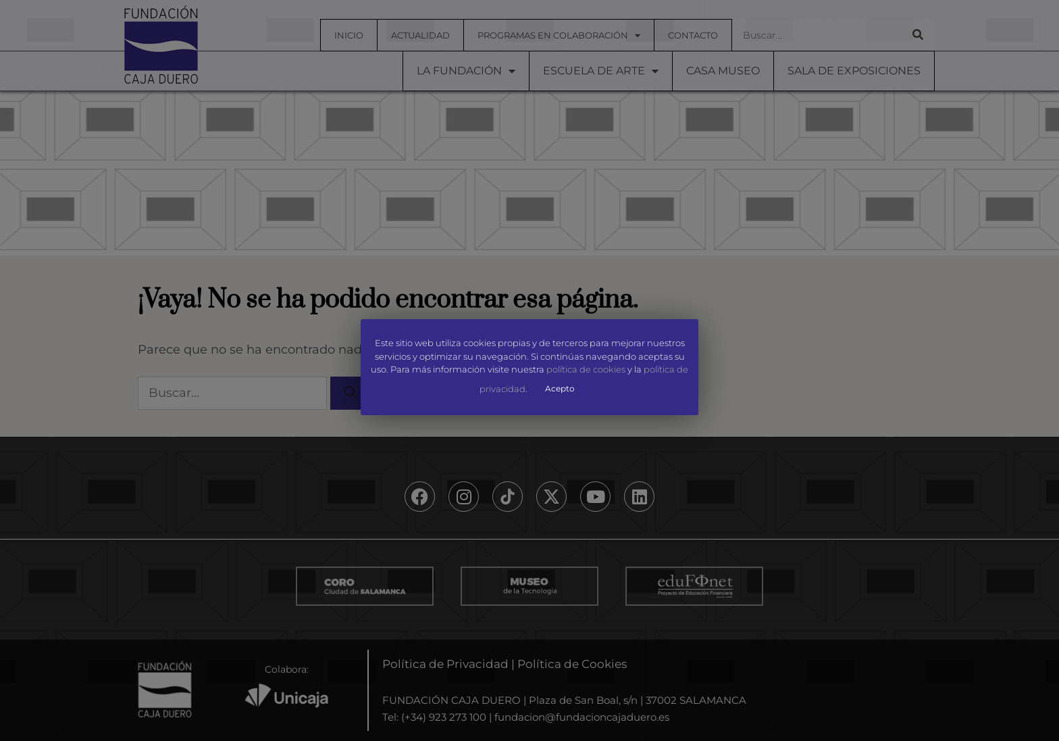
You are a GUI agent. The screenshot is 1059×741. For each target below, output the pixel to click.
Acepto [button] (560, 388)
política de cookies (585, 369)
